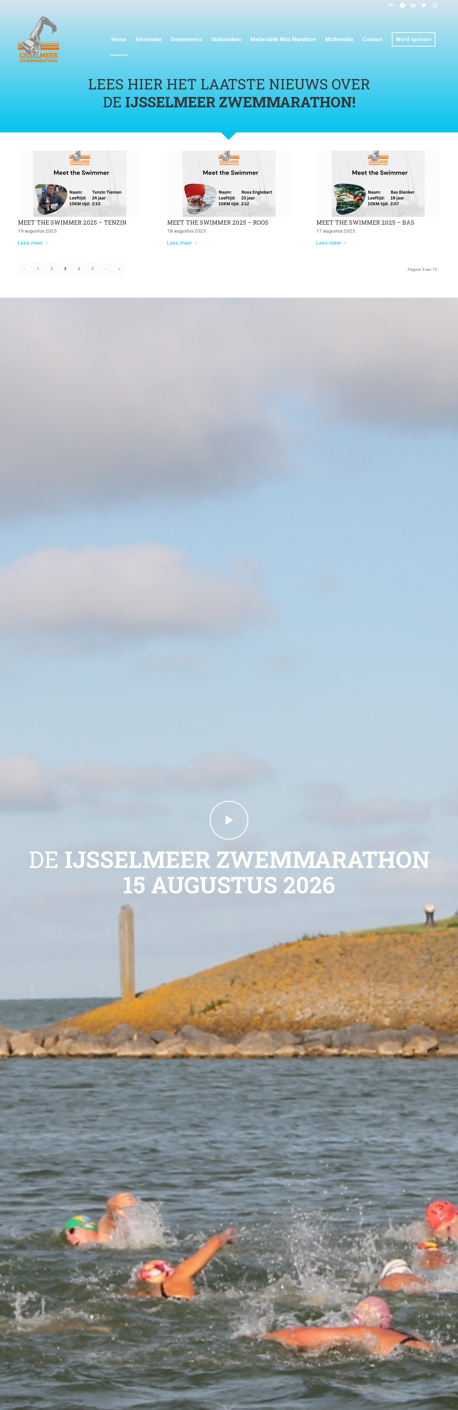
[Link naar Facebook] (402, 5)
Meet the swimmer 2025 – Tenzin (72, 222)
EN (390, 5)
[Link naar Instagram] (434, 5)
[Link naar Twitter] (424, 5)
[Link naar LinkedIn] (413, 5)
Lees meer (34, 243)
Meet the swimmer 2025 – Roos (217, 222)
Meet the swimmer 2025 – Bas (365, 222)
